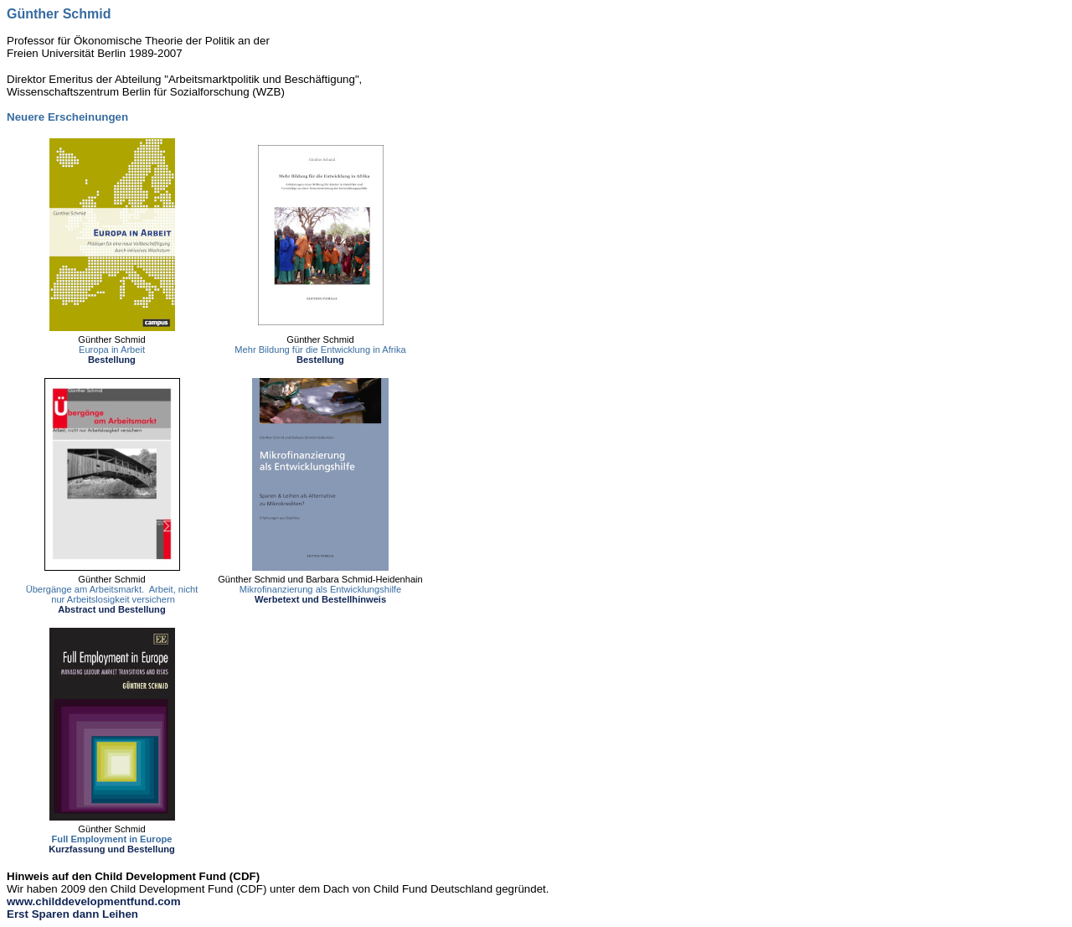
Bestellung (112, 360)
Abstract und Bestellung (111, 609)
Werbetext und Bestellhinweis (320, 599)
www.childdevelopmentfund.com (94, 901)
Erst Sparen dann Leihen (72, 914)
